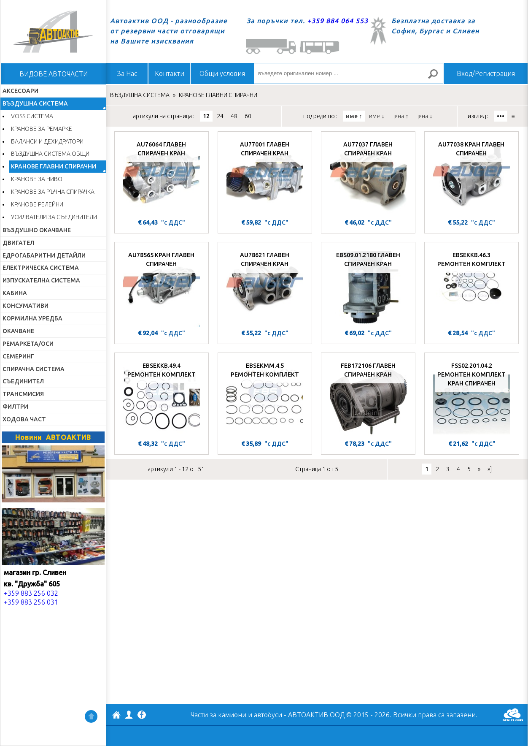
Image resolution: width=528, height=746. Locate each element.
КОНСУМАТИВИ (25, 305)
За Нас (127, 73)
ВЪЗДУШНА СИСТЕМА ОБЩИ (50, 153)
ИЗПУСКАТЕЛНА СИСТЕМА (41, 280)
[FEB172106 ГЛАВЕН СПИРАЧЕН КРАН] (368, 397)
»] (490, 469)
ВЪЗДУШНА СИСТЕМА (35, 103)
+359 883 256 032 (31, 593)
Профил (129, 714)
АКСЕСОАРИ (20, 90)
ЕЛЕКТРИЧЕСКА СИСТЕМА (41, 267)
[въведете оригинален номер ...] (348, 73)
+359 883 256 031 (31, 602)
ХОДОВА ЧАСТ (24, 419)
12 (206, 116)
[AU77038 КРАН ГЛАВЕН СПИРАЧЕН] (471, 176)
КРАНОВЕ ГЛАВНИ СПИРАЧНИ (53, 166)
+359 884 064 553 (337, 20)
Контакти (169, 73)
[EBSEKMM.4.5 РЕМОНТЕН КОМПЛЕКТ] (264, 397)
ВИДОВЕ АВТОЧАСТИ (53, 74)
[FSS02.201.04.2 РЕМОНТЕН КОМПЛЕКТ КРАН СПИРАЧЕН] (471, 397)
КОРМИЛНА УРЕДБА (32, 318)
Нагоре (91, 716)
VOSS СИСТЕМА (32, 116)
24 (220, 116)
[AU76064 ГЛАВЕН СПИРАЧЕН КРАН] (161, 176)
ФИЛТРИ (15, 406)
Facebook (141, 715)
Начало (53, 31)
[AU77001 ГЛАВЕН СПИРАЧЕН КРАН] (264, 176)
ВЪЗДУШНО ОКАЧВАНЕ (37, 230)
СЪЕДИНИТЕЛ (23, 381)
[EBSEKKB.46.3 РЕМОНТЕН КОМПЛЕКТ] (471, 287)
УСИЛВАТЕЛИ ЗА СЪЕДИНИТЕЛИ (54, 217)
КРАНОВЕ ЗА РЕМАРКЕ (41, 128)
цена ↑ (399, 116)
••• (500, 116)
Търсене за (436, 77)
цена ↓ (423, 116)
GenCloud (513, 714)
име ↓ (376, 116)
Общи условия (222, 73)
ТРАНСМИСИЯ (23, 394)
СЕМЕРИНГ (18, 356)
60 (248, 116)
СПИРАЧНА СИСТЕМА (34, 369)
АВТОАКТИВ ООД (116, 716)
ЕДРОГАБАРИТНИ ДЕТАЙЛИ (44, 255)
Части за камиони (218, 715)
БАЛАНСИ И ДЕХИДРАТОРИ (47, 141)
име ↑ (354, 116)
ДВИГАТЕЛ (18, 242)
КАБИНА (15, 293)
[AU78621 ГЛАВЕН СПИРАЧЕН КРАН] (264, 287)
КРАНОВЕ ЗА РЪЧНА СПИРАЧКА (52, 191)
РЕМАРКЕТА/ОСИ (28, 343)
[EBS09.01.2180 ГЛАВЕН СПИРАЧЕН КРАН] (368, 287)
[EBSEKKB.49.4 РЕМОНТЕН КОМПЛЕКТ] (161, 397)
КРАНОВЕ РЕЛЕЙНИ (37, 204)
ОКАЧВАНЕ (18, 331)
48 (234, 116)
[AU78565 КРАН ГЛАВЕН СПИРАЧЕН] (161, 287)
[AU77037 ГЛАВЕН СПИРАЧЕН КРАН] (368, 176)
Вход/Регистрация (486, 73)
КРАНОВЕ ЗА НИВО (36, 179)
